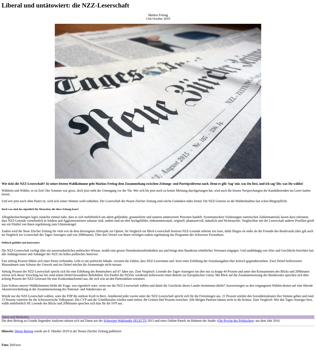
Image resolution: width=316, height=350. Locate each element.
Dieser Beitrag (24, 331)
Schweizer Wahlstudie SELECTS (125, 320)
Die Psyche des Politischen (235, 320)
